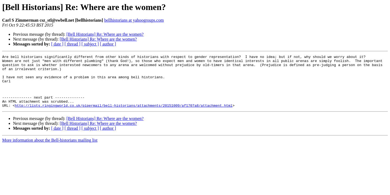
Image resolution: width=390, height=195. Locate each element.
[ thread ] (72, 44)
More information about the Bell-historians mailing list (50, 150)
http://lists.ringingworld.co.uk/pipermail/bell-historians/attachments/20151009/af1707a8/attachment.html (123, 115)
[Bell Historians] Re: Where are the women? (105, 34)
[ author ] (108, 44)
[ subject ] (90, 44)
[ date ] (57, 44)
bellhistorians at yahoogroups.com (134, 20)
